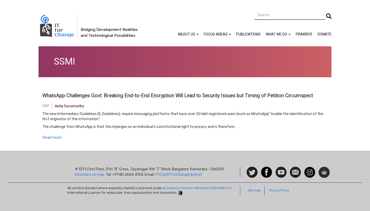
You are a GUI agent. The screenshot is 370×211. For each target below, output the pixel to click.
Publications (248, 34)
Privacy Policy (279, 190)
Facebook (266, 169)
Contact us (295, 172)
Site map (254, 190)
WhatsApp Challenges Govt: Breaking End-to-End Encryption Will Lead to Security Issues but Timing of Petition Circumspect (177, 96)
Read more (52, 137)
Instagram (309, 169)
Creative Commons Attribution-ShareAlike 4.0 (199, 188)
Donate (324, 34)
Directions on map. (90, 174)
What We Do (278, 34)
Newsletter (324, 169)
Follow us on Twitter (252, 172)
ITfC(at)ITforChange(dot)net (178, 174)
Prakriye (304, 34)
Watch (280, 169)
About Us (188, 34)
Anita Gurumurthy (69, 106)
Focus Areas (217, 34)
